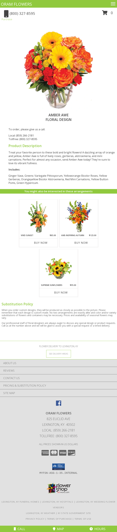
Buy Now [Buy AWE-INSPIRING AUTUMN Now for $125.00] (81, 243)
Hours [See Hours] (97, 529)
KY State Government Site (74, 513)
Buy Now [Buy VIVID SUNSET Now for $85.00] (41, 243)
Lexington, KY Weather (40, 513)
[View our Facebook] (58, 405)
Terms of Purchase (59, 518)
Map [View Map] (58, 529)
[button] (107, 14)
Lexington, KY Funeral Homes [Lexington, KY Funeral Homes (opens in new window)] (20, 501)
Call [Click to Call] (19, 529)
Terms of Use (83, 518)
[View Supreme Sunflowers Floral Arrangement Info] (58, 266)
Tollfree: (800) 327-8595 (22, 139)
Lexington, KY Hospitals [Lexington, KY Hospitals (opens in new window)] (57, 501)
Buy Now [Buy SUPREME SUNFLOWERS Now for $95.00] (61, 292)
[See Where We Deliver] (58, 353)
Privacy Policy (35, 518)
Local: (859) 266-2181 (21, 135)
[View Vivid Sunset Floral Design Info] (38, 216)
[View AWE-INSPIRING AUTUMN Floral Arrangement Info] (78, 216)
